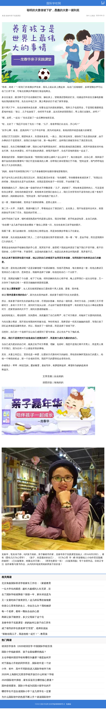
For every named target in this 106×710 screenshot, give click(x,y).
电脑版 (68, 704)
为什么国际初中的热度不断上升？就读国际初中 (26, 697)
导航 (103, 3)
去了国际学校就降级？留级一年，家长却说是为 (26, 594)
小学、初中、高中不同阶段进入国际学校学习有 (26, 668)
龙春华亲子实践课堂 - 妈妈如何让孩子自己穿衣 (26, 622)
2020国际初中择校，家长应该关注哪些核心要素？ (28, 680)
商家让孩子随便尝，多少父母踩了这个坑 (23, 617)
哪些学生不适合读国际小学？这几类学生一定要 (26, 691)
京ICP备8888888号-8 (57, 704)
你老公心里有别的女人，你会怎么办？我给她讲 (26, 605)
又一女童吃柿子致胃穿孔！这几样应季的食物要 (26, 600)
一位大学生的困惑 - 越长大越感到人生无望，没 (26, 589)
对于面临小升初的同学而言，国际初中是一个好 (26, 663)
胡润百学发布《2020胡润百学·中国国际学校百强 (27, 646)
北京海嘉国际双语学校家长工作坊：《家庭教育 (26, 583)
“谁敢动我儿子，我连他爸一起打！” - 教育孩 (24, 634)
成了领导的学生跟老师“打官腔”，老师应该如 (25, 628)
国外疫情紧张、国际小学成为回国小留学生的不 (26, 685)
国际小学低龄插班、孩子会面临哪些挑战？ (24, 652)
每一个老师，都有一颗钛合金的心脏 (20, 611)
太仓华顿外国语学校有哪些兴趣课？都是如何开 (26, 657)
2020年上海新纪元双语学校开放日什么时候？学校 (28, 674)
